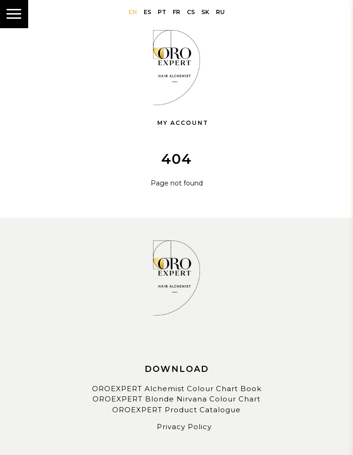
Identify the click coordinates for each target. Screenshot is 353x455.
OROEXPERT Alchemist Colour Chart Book (176, 388)
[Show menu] (14, 14)
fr (176, 11)
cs (191, 11)
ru (220, 11)
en (133, 11)
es (147, 11)
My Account (177, 122)
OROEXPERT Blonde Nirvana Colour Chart (176, 398)
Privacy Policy (184, 426)
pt (162, 11)
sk (205, 11)
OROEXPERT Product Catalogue (176, 409)
